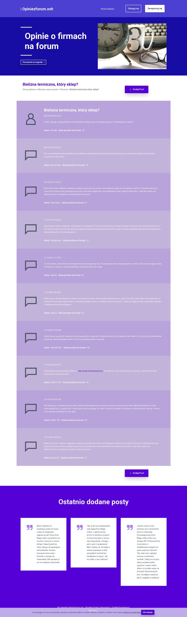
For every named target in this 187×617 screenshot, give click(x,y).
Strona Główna (107, 9)
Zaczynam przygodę (32, 62)
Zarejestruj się (154, 8)
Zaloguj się (133, 8)
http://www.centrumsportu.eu (90, 369)
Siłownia (64, 89)
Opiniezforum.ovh (37, 9)
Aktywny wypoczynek (48, 89)
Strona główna (29, 89)
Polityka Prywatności (121, 607)
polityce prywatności (132, 612)
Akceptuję (147, 612)
